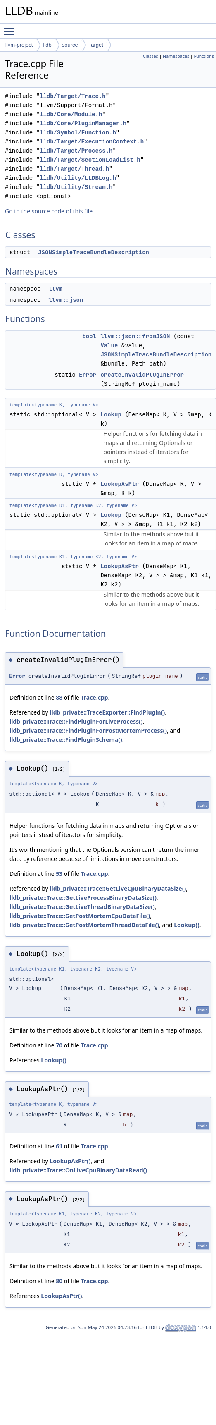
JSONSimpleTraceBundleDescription (93, 252)
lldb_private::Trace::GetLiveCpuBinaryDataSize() (118, 888)
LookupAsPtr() (70, 1161)
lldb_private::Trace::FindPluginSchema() (65, 740)
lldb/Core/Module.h (71, 114)
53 (59, 873)
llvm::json (65, 300)
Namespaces (176, 56)
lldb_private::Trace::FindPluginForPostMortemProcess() (88, 730)
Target (95, 45)
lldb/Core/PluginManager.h (83, 123)
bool (89, 336)
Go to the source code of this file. (49, 211)
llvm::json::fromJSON (135, 336)
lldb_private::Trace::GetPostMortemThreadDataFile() (84, 925)
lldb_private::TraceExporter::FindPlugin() (107, 712)
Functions (204, 56)
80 (59, 1281)
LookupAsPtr (119, 484)
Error (87, 374)
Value (109, 345)
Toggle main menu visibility (11, 28)
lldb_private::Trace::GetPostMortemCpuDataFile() (79, 916)
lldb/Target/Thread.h (74, 169)
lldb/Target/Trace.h (73, 96)
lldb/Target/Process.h (76, 151)
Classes (150, 56)
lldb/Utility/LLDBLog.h (78, 178)
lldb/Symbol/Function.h (78, 132)
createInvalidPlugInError (142, 374)
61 (59, 1146)
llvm (55, 288)
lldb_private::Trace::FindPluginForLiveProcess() (76, 721)
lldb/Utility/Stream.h (76, 187)
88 (59, 697)
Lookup (110, 414)
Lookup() (186, 925)
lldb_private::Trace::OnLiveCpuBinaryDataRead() (78, 1170)
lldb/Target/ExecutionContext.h (92, 142)
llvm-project (19, 45)
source (70, 45)
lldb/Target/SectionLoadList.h (90, 160)
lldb (47, 45)
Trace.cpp (94, 697)
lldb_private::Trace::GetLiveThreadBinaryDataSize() (82, 907)
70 (59, 1045)
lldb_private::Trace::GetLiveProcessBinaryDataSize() (83, 897)
